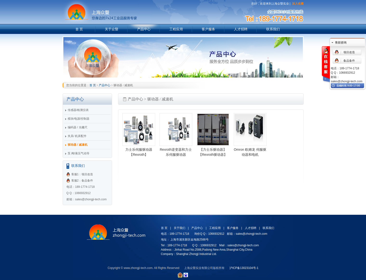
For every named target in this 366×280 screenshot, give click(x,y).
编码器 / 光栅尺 (77, 127)
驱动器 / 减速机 (77, 144)
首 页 (79, 29)
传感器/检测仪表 (78, 110)
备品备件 (349, 60)
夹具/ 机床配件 (77, 136)
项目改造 (349, 52)
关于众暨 (111, 29)
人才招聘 (240, 29)
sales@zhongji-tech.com (346, 81)
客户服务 (208, 29)
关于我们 (179, 228)
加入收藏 (298, 3)
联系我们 (273, 29)
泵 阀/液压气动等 (79, 153)
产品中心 (144, 29)
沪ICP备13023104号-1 (243, 268)
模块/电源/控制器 (79, 118)
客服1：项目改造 (82, 174)
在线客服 (325, 64)
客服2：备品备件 (82, 180)
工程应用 (176, 29)
